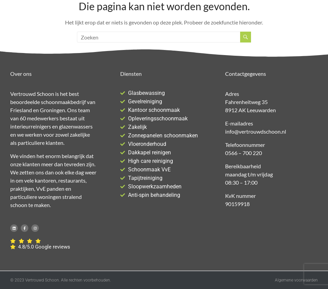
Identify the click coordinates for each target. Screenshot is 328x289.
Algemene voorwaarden (296, 280)
